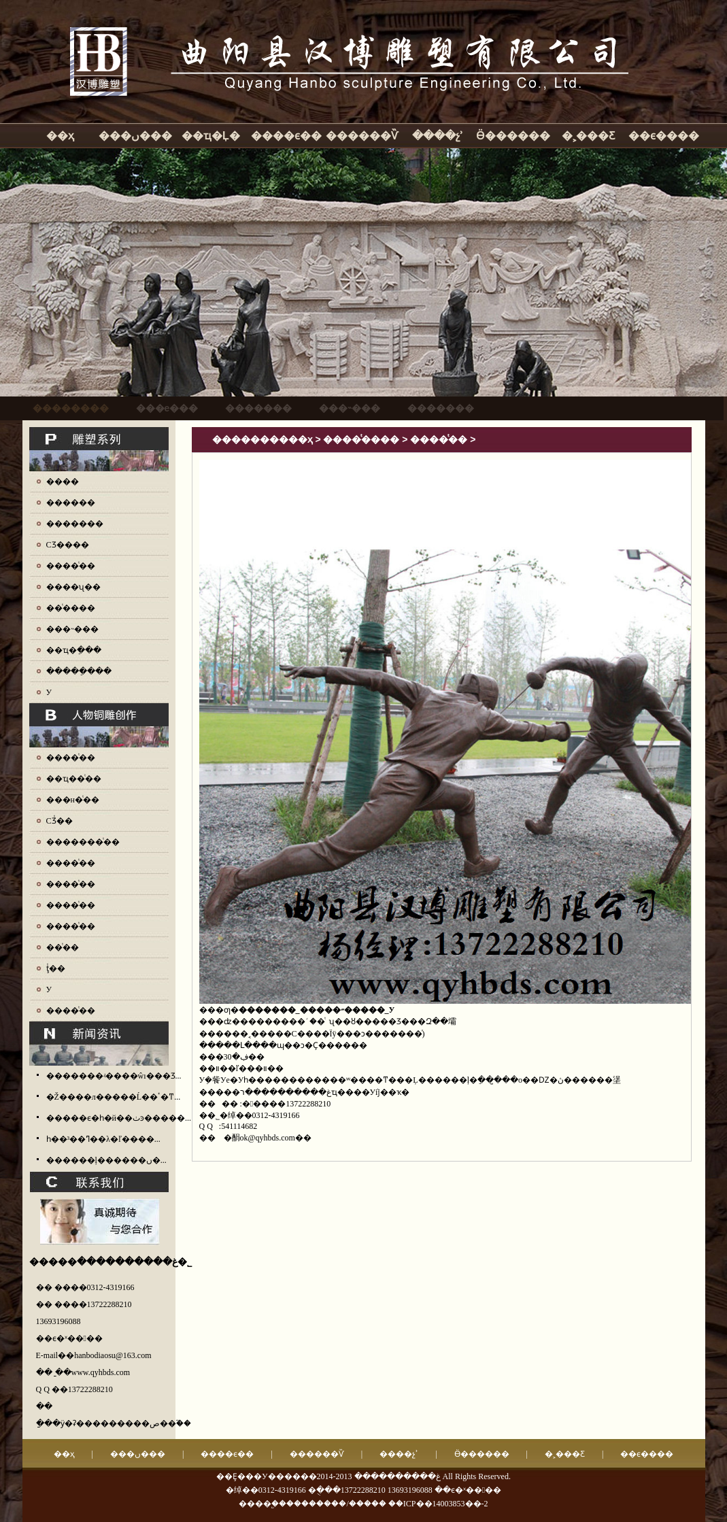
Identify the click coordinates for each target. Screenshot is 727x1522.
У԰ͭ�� (49, 989)
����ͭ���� (361, 439)
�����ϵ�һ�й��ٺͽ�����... (118, 1118)
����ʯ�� (73, 587)
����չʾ (437, 135)
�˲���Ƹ (588, 135)
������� (74, 523)
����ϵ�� (286, 135)
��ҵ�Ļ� (211, 135)
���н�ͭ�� (72, 800)
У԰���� (49, 692)
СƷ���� (67, 544)
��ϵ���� (663, 135)
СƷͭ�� (59, 821)
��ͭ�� (62, 947)
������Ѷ (362, 135)
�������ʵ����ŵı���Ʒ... (114, 1076)
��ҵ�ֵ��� (73, 650)
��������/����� (336, 1503)
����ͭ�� (70, 566)
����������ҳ (262, 439)
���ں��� (135, 135)
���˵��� (72, 629)
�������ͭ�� (83, 842)
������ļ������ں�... (106, 1160)
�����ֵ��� (79, 671)
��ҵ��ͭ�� (73, 778)
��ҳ (60, 135)
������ (70, 502)
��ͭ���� (70, 608)
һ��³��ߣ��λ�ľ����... (103, 1139)
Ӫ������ (513, 135)
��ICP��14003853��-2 (438, 1503)
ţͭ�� (55, 968)
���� (62, 481)
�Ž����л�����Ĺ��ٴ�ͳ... (113, 1097)
